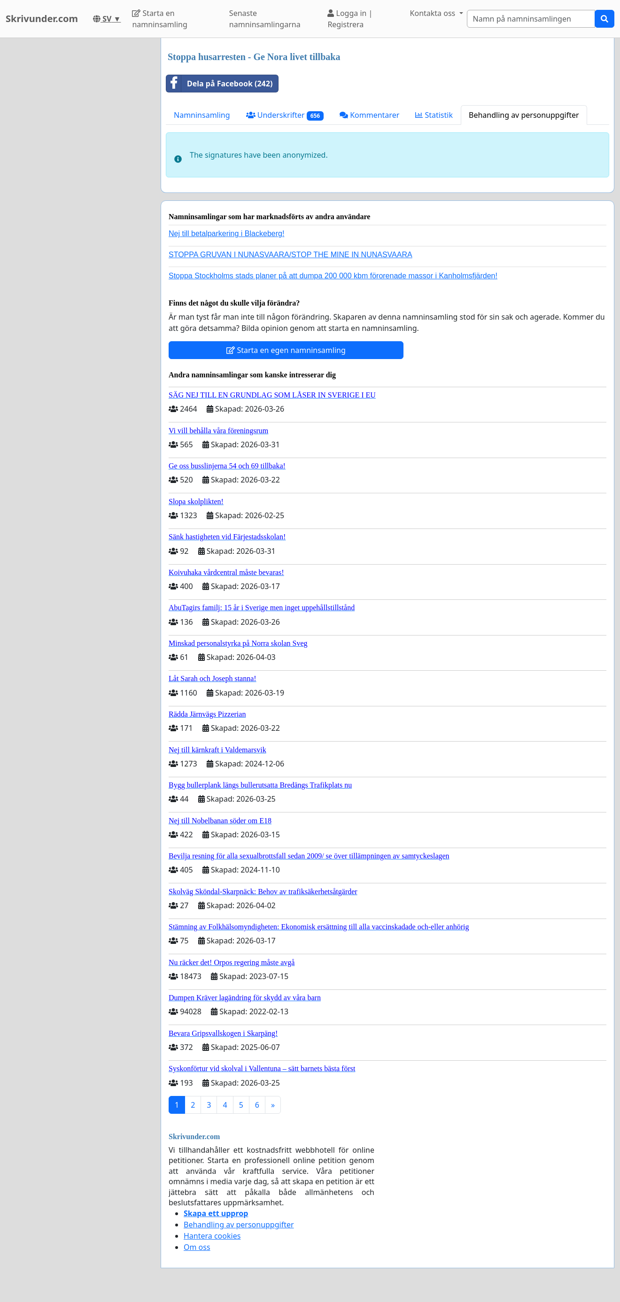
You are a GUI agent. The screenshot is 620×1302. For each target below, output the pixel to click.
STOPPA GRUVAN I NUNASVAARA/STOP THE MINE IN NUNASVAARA (290, 255)
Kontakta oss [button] (433, 13)
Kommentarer (369, 115)
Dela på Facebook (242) (219, 83)
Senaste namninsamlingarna (265, 19)
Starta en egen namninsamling (286, 350)
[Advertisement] (76, 179)
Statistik (434, 115)
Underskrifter (285, 115)
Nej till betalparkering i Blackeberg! (226, 233)
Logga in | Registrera (349, 19)
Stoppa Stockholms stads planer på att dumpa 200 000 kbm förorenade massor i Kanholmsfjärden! (333, 276)
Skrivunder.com (42, 18)
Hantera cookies (212, 1236)
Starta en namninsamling (159, 19)
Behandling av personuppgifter (524, 115)
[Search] (531, 19)
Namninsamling (202, 115)
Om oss (197, 1247)
